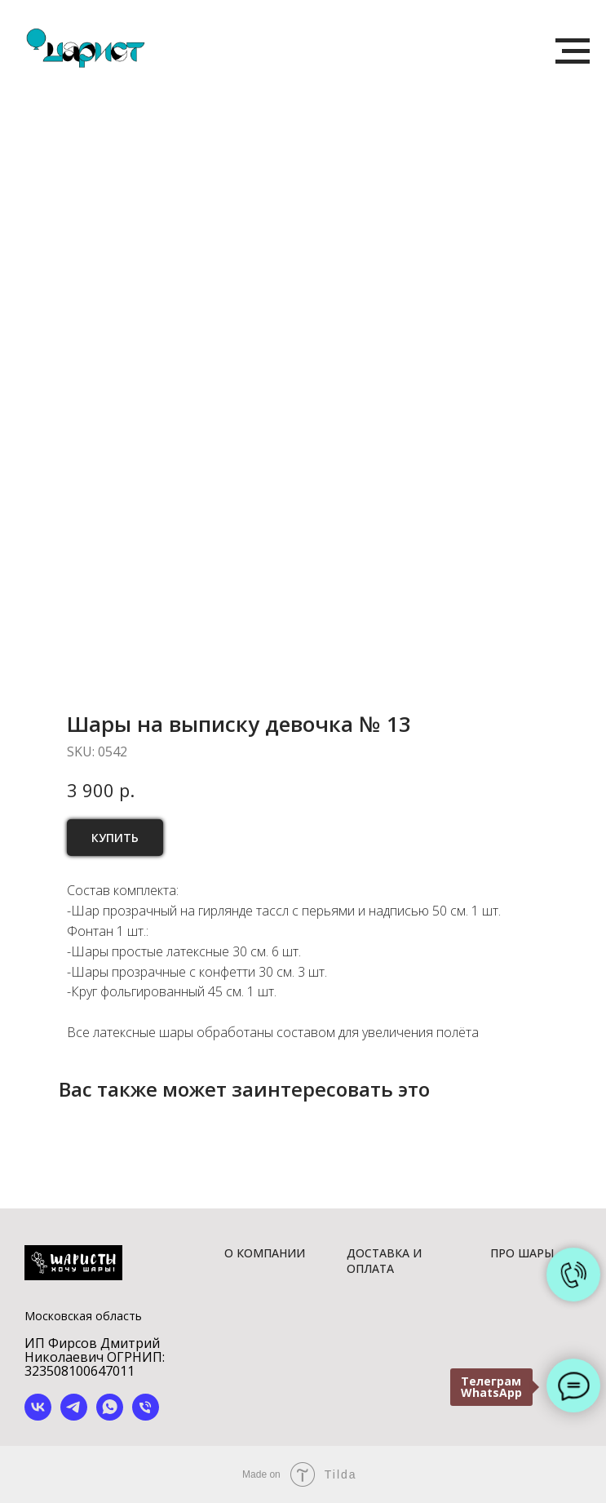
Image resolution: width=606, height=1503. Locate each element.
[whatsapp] (109, 1416)
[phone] (145, 1416)
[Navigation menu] (572, 51)
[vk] (37, 1416)
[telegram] (73, 1416)
